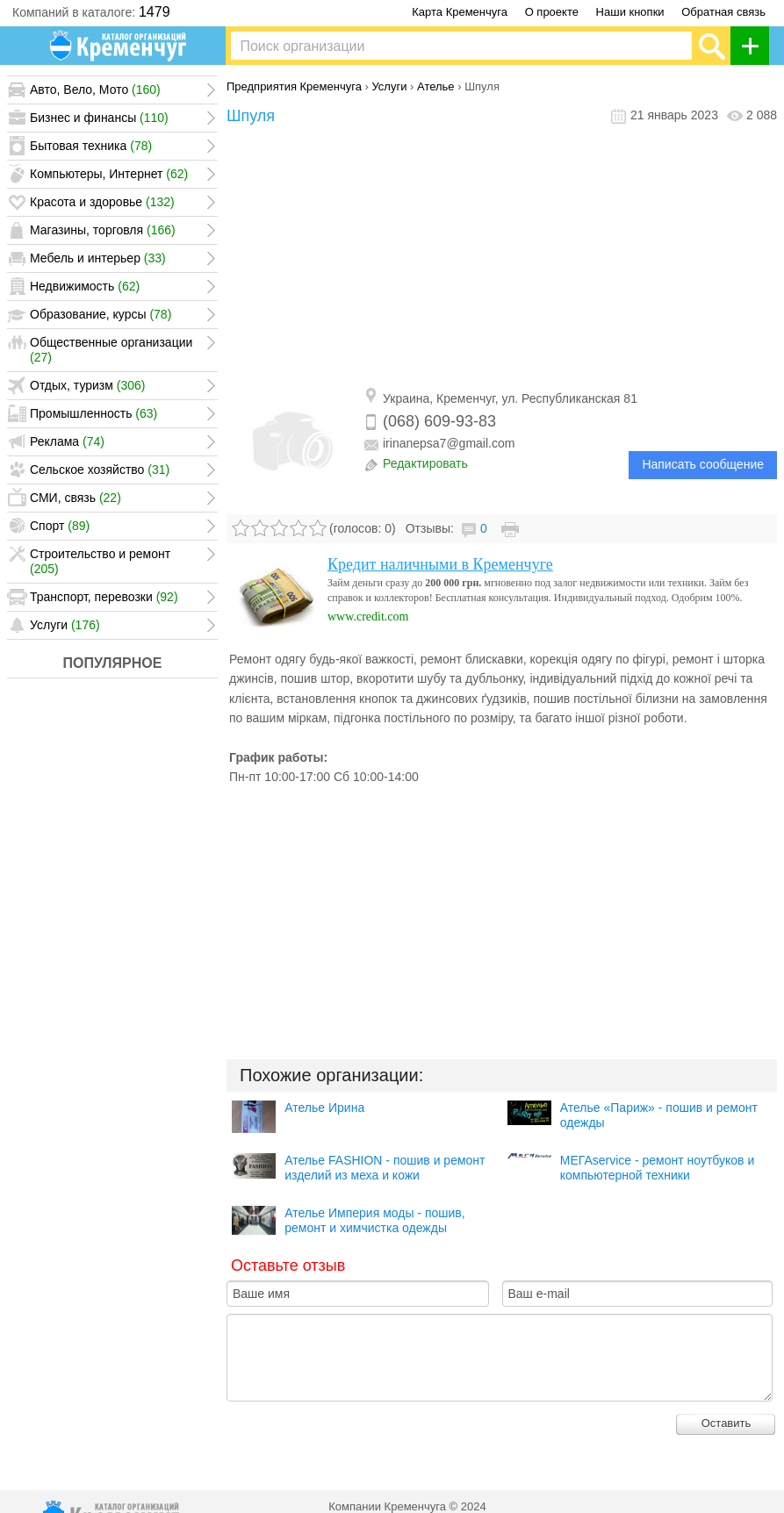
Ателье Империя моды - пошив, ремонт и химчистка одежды (374, 1220)
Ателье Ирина (324, 1108)
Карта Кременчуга (459, 11)
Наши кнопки (630, 11)
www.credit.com (367, 616)
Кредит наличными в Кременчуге (440, 564)
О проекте (552, 11)
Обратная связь (723, 11)
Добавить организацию (754, 45)
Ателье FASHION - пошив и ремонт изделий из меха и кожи (384, 1167)
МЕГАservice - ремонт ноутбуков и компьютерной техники (657, 1167)
